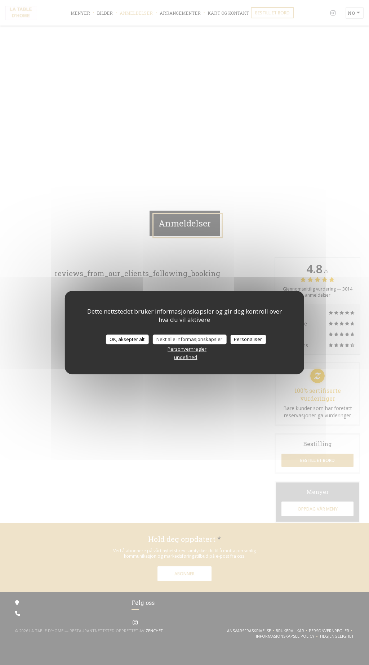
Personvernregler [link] (187, 349)
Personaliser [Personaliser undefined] (248, 339)
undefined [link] (185, 357)
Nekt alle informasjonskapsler (189, 339)
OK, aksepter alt (127, 339)
